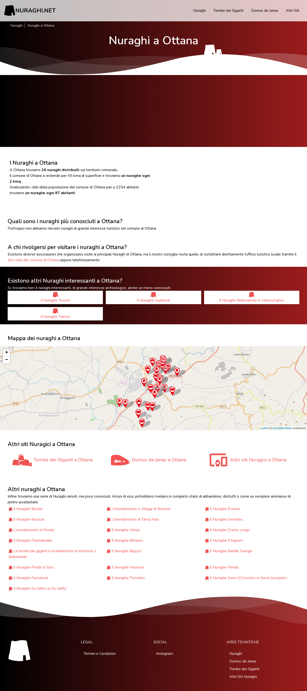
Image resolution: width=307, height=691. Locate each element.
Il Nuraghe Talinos (55, 313)
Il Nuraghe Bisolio (28, 508)
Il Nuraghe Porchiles (128, 578)
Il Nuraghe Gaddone (153, 297)
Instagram (164, 653)
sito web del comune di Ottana (33, 260)
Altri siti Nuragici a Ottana (258, 460)
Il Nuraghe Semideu (226, 519)
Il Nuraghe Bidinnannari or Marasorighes (251, 297)
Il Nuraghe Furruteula (30, 578)
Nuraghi (199, 10)
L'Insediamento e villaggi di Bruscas (141, 508)
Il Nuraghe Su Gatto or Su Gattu (39, 588)
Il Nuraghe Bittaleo (127, 540)
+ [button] (6, 352)
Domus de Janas (264, 10)
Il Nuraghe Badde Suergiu (231, 551)
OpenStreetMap (282, 428)
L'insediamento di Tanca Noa (135, 519)
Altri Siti (292, 10)
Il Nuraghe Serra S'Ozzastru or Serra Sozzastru (248, 578)
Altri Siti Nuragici (243, 676)
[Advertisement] (153, 111)
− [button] (6, 360)
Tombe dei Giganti (228, 10)
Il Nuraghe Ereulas (225, 508)
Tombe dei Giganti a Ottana (63, 460)
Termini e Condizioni (99, 653)
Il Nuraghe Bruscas (29, 519)
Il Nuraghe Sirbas (126, 530)
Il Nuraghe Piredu (224, 567)
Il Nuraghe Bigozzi (126, 551)
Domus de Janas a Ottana (159, 460)
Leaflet (264, 428)
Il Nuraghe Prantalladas (32, 540)
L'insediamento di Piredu (33, 530)
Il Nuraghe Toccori (55, 297)
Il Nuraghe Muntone (128, 567)
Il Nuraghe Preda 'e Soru (33, 567)
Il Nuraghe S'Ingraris (226, 540)
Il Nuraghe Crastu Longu (230, 530)
